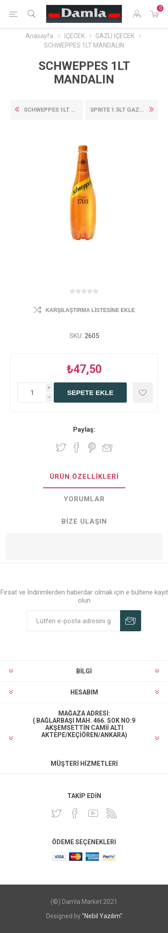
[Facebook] (75, 813)
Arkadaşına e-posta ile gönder (107, 447)
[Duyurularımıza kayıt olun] (73, 620)
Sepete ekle (90, 392)
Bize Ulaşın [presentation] (84, 521)
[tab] (84, 477)
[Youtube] (93, 813)
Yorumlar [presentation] (84, 499)
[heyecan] (56, 813)
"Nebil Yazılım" (102, 916)
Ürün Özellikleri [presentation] (84, 477)
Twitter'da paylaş (61, 447)
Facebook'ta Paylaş (77, 447)
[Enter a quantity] (35, 392)
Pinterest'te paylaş (92, 447)
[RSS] (111, 813)
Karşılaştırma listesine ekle (90, 310)
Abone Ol (130, 620)
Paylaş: (84, 429)
